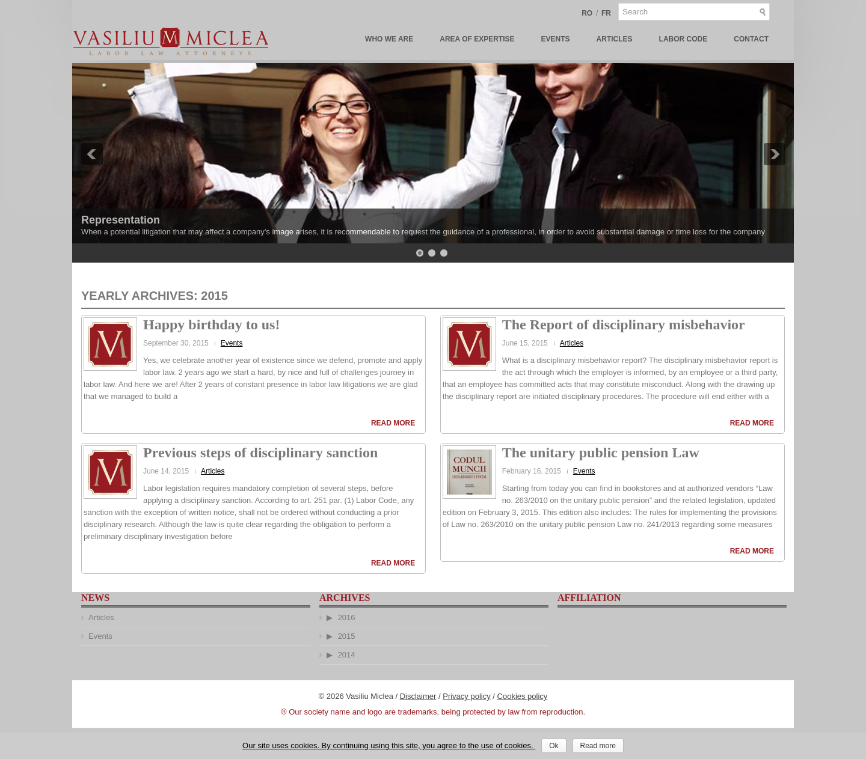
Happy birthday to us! (211, 324)
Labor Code (683, 39)
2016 (346, 617)
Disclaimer (418, 696)
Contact (751, 39)
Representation (120, 220)
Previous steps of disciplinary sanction (260, 452)
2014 (346, 654)
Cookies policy (522, 696)
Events (555, 39)
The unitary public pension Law (600, 452)
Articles (615, 39)
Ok (553, 746)
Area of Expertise (477, 39)
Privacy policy (466, 696)
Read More (393, 423)
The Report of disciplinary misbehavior (623, 324)
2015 (346, 636)
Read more (598, 746)
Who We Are (389, 39)
